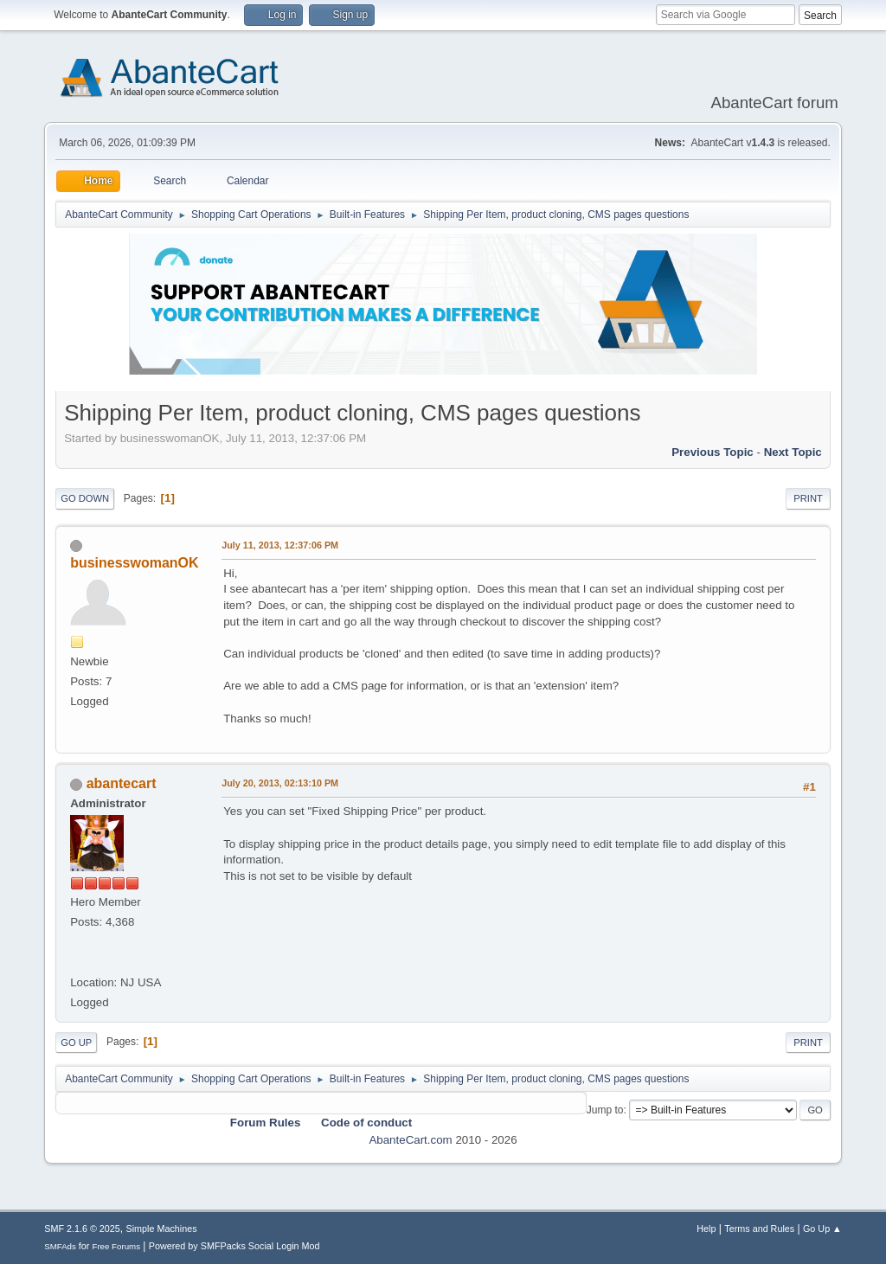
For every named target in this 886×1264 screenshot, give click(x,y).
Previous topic (712, 452)
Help (706, 1228)
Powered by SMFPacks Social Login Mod (234, 1246)
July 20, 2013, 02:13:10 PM (280, 783)
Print (808, 498)
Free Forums (116, 1246)
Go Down (85, 498)
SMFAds (60, 1246)
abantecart (122, 783)
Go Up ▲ (822, 1228)
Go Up (76, 1042)
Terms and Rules (759, 1228)
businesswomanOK (134, 562)
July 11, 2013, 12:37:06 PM (280, 545)
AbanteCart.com (410, 1139)
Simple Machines (161, 1228)
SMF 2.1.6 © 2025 (82, 1228)
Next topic (793, 452)
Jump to (605, 1110)
